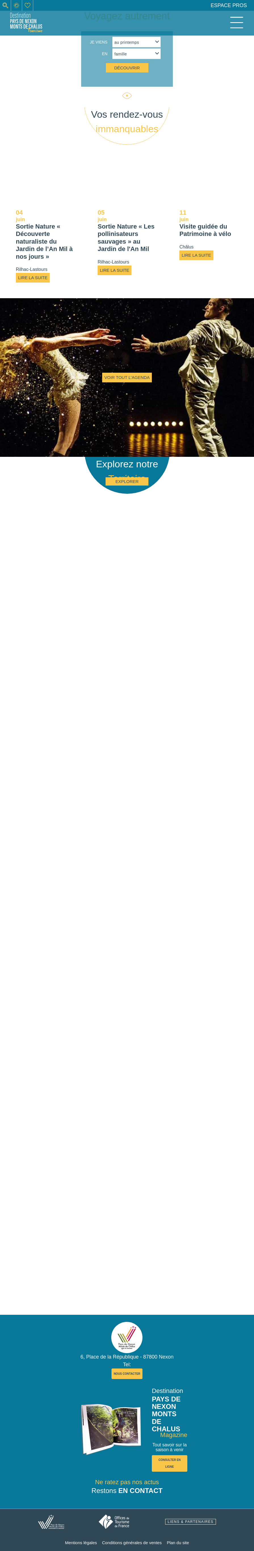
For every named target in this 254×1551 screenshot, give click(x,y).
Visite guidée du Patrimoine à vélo (205, 230)
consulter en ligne (169, 1463)
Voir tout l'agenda (127, 377)
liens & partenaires (190, 1522)
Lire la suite (32, 277)
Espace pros (229, 5)
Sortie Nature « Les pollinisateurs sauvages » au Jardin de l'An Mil (126, 237)
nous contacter (127, 1373)
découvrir (127, 67)
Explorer (127, 481)
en (104, 53)
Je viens (98, 42)
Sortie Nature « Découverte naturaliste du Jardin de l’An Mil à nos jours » (44, 241)
